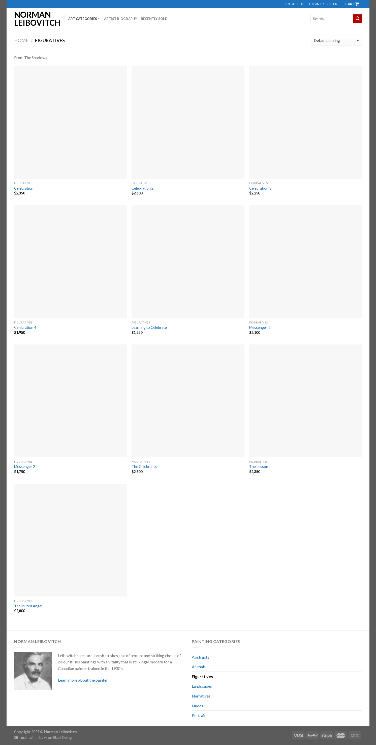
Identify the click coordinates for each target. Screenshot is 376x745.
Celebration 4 (25, 327)
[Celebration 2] (188, 122)
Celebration (23, 188)
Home (21, 40)
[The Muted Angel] (70, 540)
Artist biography (120, 19)
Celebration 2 (142, 188)
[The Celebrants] (188, 400)
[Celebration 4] (70, 261)
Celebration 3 (260, 188)
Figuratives (202, 676)
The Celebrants (144, 466)
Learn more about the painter (83, 680)
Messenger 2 (24, 466)
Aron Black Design (58, 737)
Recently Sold (154, 19)
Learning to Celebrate (149, 327)
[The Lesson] (305, 400)
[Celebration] (70, 122)
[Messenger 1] (305, 261)
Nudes (197, 705)
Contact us (293, 4)
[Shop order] (336, 40)
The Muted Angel (28, 606)
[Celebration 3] (305, 122)
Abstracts (200, 657)
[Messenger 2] (70, 400)
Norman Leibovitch (35, 19)
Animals (199, 666)
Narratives (201, 695)
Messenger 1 (259, 327)
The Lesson (258, 466)
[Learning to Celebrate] (188, 261)
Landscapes (202, 686)
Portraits (199, 715)
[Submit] (357, 18)
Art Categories (84, 18)
